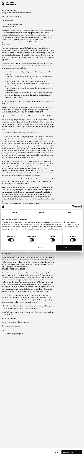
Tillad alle (69, 248)
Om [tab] (69, 212)
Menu (56, 452)
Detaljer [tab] (42, 212)
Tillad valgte (42, 248)
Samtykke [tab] (14, 212)
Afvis (15, 248)
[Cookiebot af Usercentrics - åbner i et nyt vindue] (73, 206)
